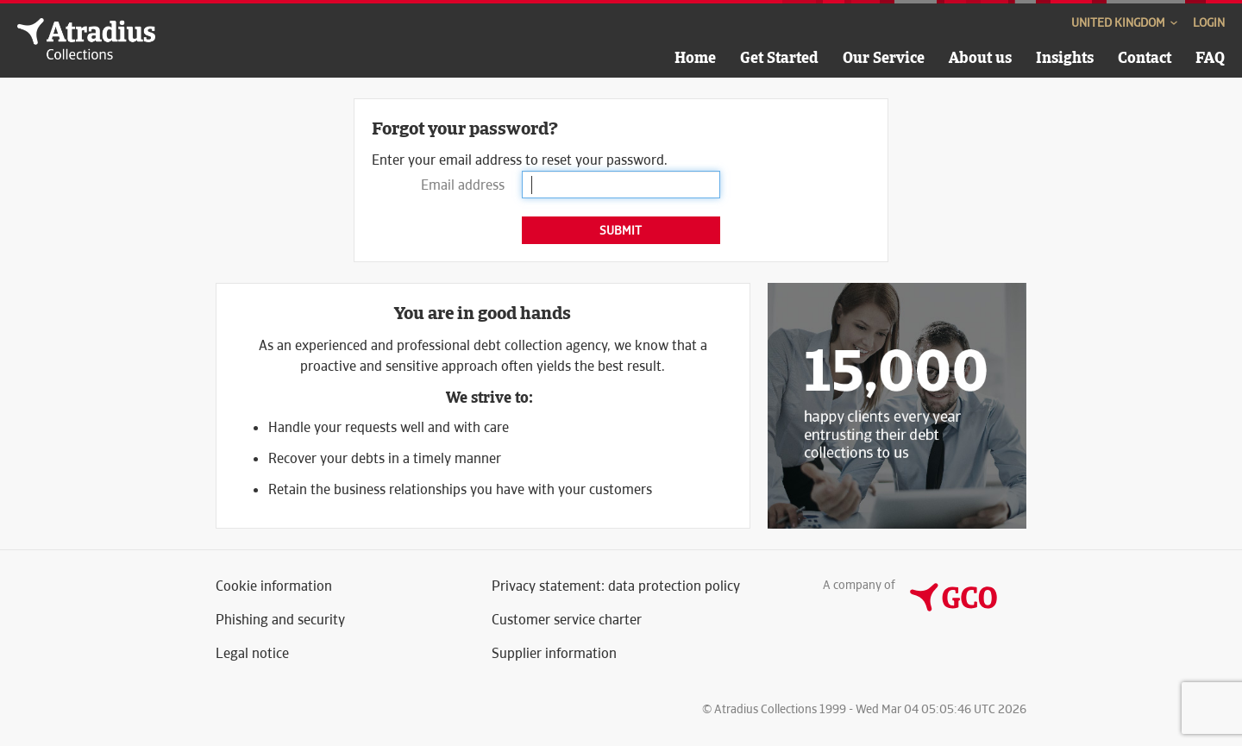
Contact (1144, 57)
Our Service (884, 57)
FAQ (1210, 57)
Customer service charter (567, 620)
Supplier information (554, 653)
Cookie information (274, 586)
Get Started (779, 57)
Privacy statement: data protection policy (616, 586)
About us (980, 57)
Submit (620, 230)
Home (695, 57)
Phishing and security (280, 620)
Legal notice (252, 653)
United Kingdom (1125, 22)
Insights (1065, 57)
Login (1209, 22)
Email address (463, 185)
